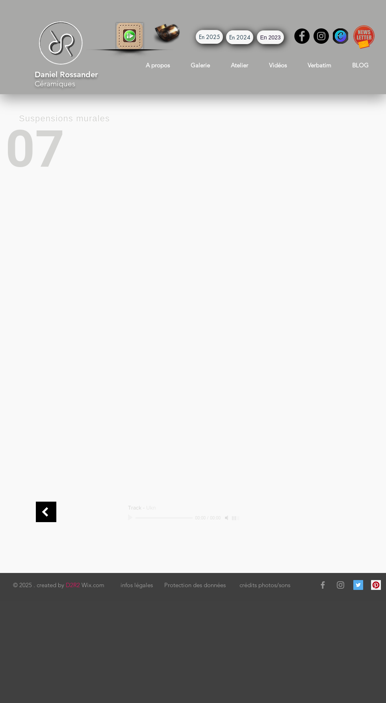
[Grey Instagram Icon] (340, 585)
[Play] (131, 518)
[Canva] (340, 36)
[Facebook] (302, 36)
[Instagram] (321, 36)
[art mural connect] (46, 512)
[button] (129, 36)
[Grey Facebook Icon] (323, 585)
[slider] (236, 518)
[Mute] (227, 518)
